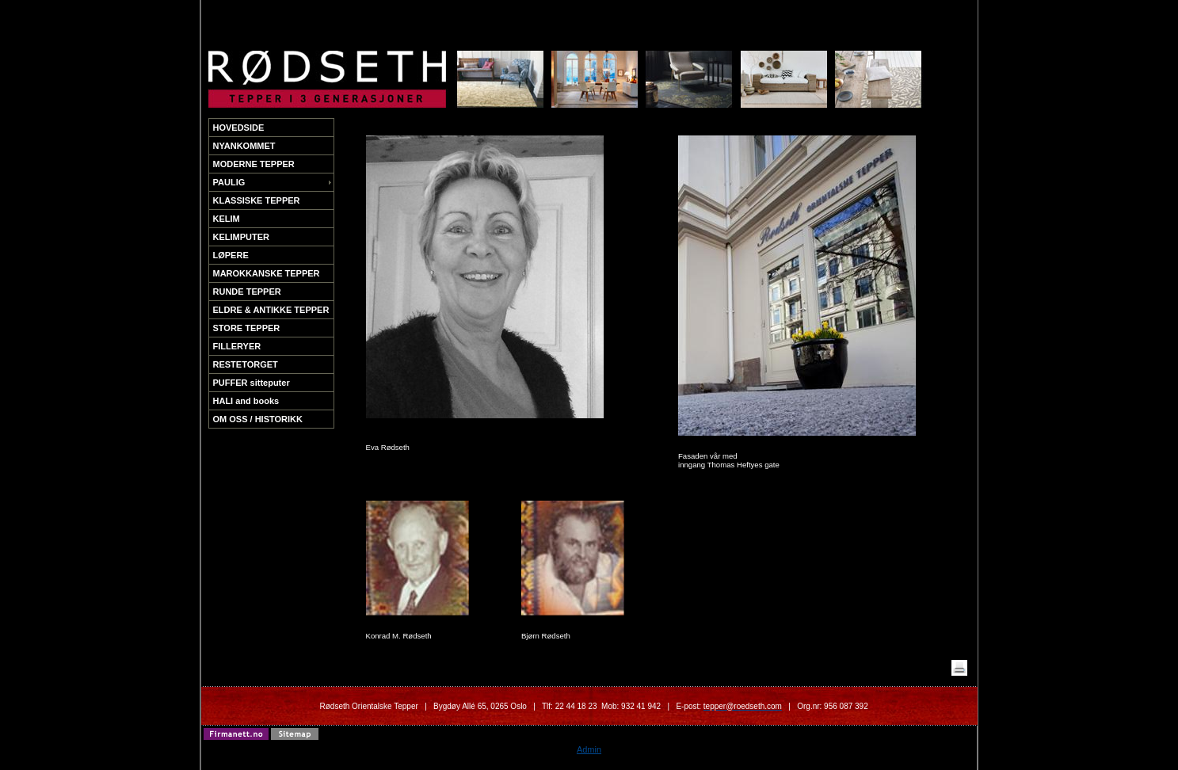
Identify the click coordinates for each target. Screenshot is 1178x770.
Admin (589, 749)
